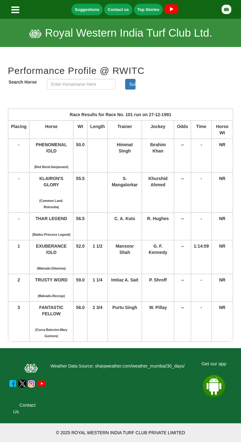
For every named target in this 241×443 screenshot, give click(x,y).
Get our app (214, 363)
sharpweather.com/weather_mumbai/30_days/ (139, 365)
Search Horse (22, 82)
